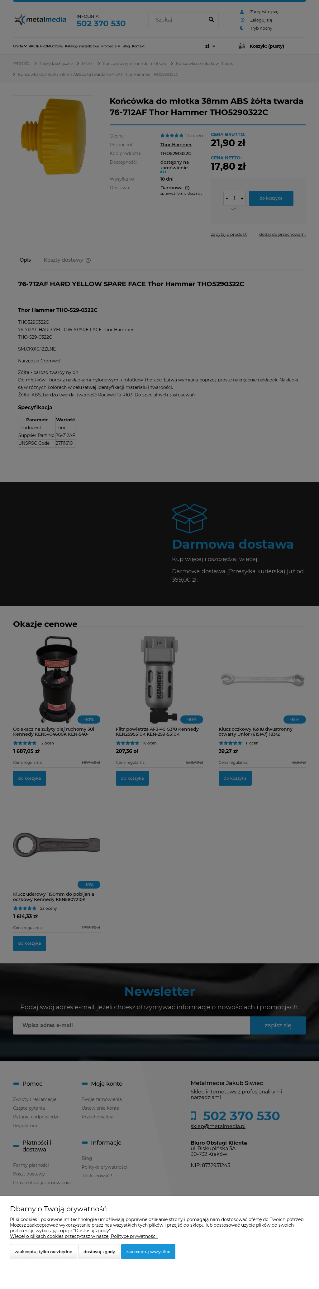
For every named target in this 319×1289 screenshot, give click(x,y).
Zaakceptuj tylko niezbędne (43, 1251)
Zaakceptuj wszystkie (148, 1251)
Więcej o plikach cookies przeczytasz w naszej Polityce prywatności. (84, 1236)
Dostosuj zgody (99, 1251)
